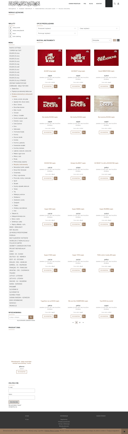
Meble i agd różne (19, 153)
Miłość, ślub (17, 156)
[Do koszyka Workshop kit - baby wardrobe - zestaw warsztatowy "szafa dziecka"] (21, 372)
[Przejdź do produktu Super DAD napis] (50, 195)
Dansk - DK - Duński (16, 254)
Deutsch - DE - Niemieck (17, 256)
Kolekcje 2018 (14, 67)
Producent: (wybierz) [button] (44, 28)
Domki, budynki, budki (20, 118)
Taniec (16, 189)
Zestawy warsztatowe (17, 83)
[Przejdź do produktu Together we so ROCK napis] (50, 287)
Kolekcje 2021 (14, 58)
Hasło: (10, 394)
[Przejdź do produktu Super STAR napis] (50, 241)
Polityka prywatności (64, 421)
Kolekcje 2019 (14, 64)
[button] (55, 86)
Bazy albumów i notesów (18, 238)
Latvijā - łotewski (16, 276)
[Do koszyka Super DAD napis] (48, 224)
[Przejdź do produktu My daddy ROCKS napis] (50, 103)
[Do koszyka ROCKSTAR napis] (48, 178)
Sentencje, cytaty (17, 221)
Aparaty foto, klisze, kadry (21, 102)
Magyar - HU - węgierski (18, 281)
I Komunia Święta (19, 132)
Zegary (16, 205)
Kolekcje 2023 (14, 56)
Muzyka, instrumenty (21, 164)
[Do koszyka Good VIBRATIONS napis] (104, 86)
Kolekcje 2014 (14, 77)
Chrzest (16, 113)
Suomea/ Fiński (14, 295)
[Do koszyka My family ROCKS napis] (76, 132)
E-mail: (11, 387)
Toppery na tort (15, 50)
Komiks (16, 140)
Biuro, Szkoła (18, 104)
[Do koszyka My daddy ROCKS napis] (48, 132)
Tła (15, 191)
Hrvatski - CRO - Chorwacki (19, 270)
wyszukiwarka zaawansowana (26, 320)
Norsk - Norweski (15, 284)
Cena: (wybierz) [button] (84, 28)
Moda (15, 159)
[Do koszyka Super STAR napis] (48, 270)
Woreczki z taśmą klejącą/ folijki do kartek (19, 242)
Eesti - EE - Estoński (16, 259)
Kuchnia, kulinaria (19, 148)
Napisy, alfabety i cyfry (18, 224)
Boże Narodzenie (19, 107)
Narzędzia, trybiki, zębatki (21, 167)
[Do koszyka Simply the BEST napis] (76, 178)
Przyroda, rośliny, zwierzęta (22, 178)
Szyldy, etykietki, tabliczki (21, 186)
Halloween (17, 129)
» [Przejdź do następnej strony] (83, 322)
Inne (15, 211)
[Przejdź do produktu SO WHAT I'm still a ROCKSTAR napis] (106, 149)
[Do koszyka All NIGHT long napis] (76, 86)
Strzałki (16, 183)
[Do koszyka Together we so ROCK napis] (48, 316)
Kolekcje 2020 (14, 61)
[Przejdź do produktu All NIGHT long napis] (78, 57)
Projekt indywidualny (17, 248)
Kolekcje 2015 (14, 75)
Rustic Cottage (15, 48)
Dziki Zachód (18, 123)
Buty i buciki (17, 110)
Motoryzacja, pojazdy (20, 162)
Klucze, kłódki (18, 137)
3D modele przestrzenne (18, 232)
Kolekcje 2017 (14, 69)
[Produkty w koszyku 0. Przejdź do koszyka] (109, 3)
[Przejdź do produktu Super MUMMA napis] (106, 195)
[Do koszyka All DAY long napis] (48, 86)
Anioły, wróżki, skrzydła (21, 99)
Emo (15, 126)
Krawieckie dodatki (19, 145)
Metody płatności (64, 426)
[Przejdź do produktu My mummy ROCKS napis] (106, 103)
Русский (12, 286)
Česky (11, 251)
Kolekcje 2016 (14, 72)
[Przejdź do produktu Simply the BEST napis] (78, 149)
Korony (16, 134)
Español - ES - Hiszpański (18, 265)
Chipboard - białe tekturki (18, 86)
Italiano (12, 273)
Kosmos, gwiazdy (19, 142)
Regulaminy (64, 419)
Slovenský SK (14, 292)
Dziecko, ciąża (18, 121)
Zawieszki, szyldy (19, 200)
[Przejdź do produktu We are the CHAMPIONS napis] (78, 287)
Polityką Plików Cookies (52, 430)
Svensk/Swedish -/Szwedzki (19, 297)
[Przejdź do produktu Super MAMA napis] (78, 195)
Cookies (64, 428)
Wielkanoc (17, 197)
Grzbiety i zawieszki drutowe (20, 246)
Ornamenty (17, 172)
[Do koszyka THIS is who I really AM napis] (104, 270)
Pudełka (12, 235)
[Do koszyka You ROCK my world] (104, 316)
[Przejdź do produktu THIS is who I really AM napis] (106, 241)
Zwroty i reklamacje (64, 424)
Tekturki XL (15, 213)
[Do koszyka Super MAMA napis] (76, 224)
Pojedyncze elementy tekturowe (22, 91)
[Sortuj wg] (101, 40)
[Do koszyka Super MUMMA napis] (104, 224)
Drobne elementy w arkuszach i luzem (22, 95)
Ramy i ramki (16, 219)
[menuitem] (74, 3)
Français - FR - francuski (18, 267)
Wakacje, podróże (19, 194)
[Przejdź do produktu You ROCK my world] (106, 287)
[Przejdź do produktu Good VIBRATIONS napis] (106, 57)
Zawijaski (16, 202)
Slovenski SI (13, 289)
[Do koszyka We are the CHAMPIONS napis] (76, 316)
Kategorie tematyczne (18, 216)
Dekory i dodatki (19, 115)
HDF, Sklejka (13, 230)
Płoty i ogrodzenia (19, 175)
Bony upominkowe (15, 300)
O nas (27, 419)
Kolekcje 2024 (14, 53)
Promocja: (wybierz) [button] (44, 33)
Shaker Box (15, 88)
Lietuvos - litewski (16, 278)
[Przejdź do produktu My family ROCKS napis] (78, 103)
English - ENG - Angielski (18, 262)
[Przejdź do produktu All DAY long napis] (50, 57)
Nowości (12, 303)
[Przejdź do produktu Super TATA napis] (78, 241)
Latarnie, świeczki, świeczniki (22, 151)
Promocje (13, 305)
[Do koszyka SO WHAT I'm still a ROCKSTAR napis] (104, 178)
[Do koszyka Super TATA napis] (76, 270)
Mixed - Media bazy (16, 227)
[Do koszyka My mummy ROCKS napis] (104, 132)
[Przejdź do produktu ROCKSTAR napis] (50, 149)
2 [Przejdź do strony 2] (79, 322)
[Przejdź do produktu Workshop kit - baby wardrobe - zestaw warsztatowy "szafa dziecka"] (22, 348)
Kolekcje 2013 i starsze (17, 80)
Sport (15, 181)
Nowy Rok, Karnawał (20, 170)
